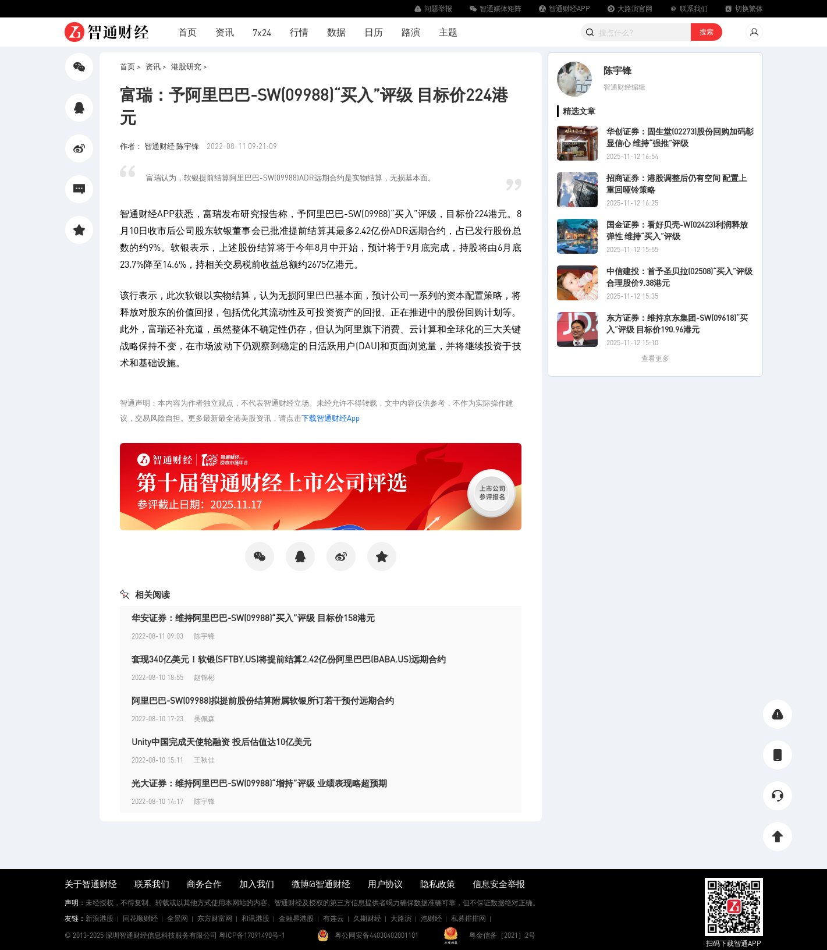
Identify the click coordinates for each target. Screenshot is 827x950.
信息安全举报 (499, 883)
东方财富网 (214, 918)
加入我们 (256, 883)
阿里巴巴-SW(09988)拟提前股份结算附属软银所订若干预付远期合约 (263, 700)
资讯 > (155, 66)
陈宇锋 (617, 70)
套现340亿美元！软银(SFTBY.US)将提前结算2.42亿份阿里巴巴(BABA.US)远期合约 (289, 659)
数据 (336, 32)
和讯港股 (255, 918)
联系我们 (151, 883)
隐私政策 (437, 883)
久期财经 (367, 918)
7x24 (262, 32)
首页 (187, 32)
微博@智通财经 (321, 883)
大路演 (401, 918)
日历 (373, 32)
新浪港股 (99, 918)
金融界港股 (296, 918)
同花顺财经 (140, 918)
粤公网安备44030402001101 (376, 935)
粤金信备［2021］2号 (502, 935)
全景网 (177, 918)
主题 (448, 32)
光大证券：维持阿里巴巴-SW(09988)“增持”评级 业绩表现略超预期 (259, 783)
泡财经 (431, 918)
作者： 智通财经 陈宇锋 (160, 146)
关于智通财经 (91, 883)
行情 (299, 32)
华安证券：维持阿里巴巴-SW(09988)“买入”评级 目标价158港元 (253, 617)
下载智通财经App (330, 418)
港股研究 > (189, 66)
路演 (411, 32)
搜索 (707, 31)
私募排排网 (468, 918)
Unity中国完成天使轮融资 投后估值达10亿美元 (221, 741)
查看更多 (655, 358)
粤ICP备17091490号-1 (252, 935)
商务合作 (204, 883)
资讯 (224, 32)
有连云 (333, 918)
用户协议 (385, 883)
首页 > (130, 66)
